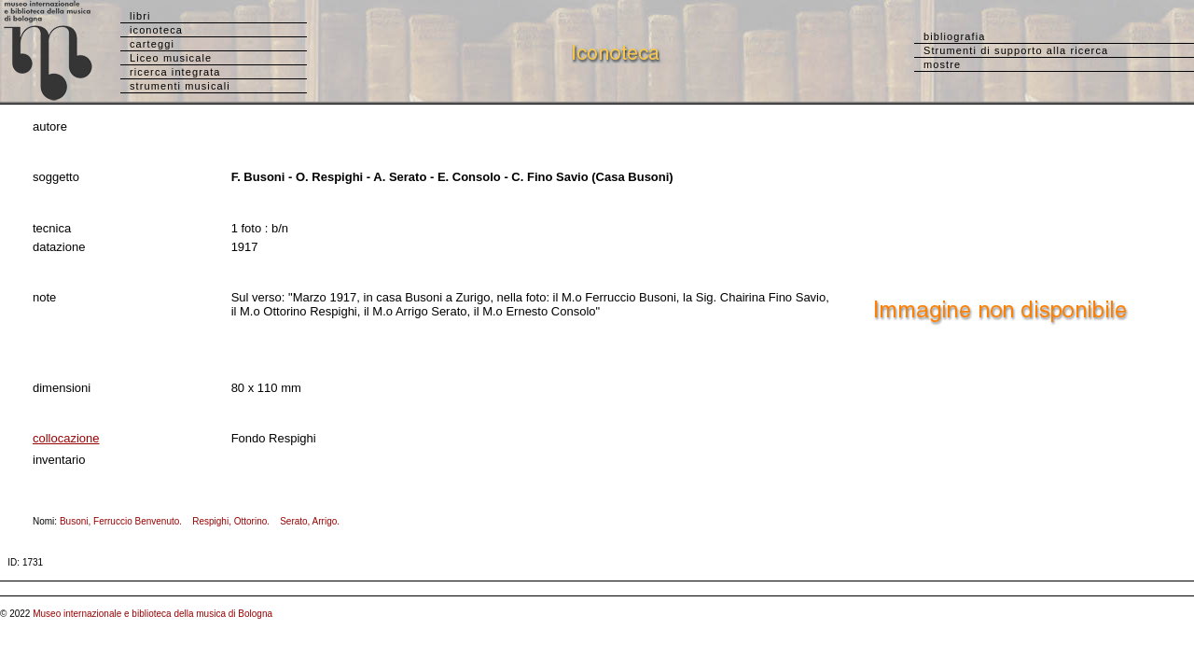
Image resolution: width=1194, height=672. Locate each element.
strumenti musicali (180, 85)
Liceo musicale (171, 57)
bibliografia (954, 36)
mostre (942, 64)
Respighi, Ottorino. (234, 521)
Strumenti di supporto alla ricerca (1015, 50)
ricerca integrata (175, 71)
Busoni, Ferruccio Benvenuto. (125, 521)
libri (140, 15)
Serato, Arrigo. (313, 521)
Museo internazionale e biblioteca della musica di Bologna (152, 614)
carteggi (152, 43)
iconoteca (156, 29)
